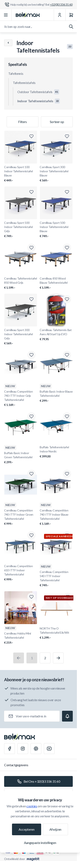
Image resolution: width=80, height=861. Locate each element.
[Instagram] (22, 748)
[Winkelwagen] (71, 15)
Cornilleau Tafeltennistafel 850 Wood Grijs (20, 283)
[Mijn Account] (59, 15)
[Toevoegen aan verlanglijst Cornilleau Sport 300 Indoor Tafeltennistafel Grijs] (31, 299)
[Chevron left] (8, 42)
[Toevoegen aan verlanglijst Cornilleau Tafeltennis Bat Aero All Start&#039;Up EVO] (67, 299)
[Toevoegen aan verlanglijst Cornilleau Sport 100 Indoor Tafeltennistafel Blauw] (31, 136)
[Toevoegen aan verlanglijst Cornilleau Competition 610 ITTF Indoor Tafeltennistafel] (31, 535)
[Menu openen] (6, 15)
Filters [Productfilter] (22, 122)
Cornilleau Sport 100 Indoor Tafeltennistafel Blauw (20, 173)
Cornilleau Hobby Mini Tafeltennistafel (20, 638)
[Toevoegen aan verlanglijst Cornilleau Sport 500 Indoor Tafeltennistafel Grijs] (31, 192)
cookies (31, 806)
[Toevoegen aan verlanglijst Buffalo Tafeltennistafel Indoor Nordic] (67, 416)
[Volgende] (58, 658)
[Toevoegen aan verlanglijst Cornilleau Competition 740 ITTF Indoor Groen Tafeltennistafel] (31, 474)
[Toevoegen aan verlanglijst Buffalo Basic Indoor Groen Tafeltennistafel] (31, 416)
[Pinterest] (36, 748)
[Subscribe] (67, 716)
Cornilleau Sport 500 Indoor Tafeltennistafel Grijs (20, 229)
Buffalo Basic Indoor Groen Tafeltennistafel (20, 457)
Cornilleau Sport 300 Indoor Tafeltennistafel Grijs (20, 336)
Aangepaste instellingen (40, 843)
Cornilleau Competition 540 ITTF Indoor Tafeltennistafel (56, 578)
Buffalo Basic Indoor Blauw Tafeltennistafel (56, 396)
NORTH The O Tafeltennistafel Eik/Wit (57, 633)
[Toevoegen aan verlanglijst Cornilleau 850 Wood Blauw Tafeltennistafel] (67, 248)
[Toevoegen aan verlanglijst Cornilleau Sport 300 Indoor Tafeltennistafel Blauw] (67, 136)
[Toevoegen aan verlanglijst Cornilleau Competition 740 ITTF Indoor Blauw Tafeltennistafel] (67, 474)
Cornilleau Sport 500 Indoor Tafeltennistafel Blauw (56, 229)
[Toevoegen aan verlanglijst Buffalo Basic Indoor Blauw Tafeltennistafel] (67, 355)
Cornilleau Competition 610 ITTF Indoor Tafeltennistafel (20, 572)
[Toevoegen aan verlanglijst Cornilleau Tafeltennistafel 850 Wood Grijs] (31, 248)
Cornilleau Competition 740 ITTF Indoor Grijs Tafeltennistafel (20, 398)
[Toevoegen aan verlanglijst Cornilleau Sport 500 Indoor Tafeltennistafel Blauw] (67, 192)
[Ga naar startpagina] (28, 15)
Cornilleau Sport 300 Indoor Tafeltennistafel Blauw (56, 173)
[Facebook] (9, 748)
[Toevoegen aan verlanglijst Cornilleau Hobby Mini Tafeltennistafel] (31, 597)
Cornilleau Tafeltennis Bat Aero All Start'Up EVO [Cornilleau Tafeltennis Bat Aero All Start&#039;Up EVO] (56, 334)
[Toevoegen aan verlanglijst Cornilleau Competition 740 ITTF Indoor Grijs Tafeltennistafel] (31, 355)
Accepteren (27, 829)
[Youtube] (49, 748)
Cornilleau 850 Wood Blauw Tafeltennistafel (56, 283)
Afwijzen (55, 829)
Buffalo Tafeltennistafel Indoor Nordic (56, 451)
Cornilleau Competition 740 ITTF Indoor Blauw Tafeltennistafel (56, 517)
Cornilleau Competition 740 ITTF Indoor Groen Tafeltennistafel (20, 517)
